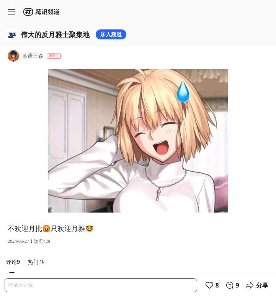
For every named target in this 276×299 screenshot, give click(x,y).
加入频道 (111, 34)
